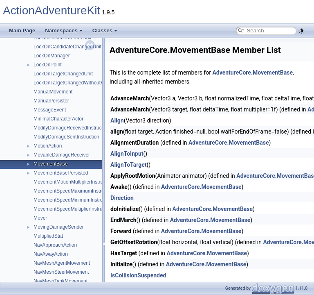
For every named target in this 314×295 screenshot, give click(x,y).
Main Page (22, 30)
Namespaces (64, 30)
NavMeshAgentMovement (62, 263)
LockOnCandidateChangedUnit (67, 47)
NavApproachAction (55, 245)
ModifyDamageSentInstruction (66, 137)
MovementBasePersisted (61, 173)
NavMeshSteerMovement (61, 272)
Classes (104, 30)
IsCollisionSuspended (138, 275)
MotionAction (48, 146)
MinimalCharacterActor (58, 119)
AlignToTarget (128, 164)
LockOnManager (52, 56)
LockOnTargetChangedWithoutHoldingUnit (80, 83)
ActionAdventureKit (51, 10)
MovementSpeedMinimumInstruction (73, 200)
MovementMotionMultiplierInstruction (73, 182)
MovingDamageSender (59, 227)
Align (117, 120)
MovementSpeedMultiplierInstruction (73, 209)
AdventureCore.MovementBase (252, 72)
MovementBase (50, 164)
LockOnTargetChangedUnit (63, 74)
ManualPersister (51, 101)
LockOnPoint (48, 65)
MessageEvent (50, 110)
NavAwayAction (51, 254)
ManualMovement (53, 92)
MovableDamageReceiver (62, 155)
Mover (40, 218)
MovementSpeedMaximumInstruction (74, 191)
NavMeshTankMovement (60, 281)
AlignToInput (126, 153)
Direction (122, 198)
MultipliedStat (48, 236)
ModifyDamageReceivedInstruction (72, 128)
